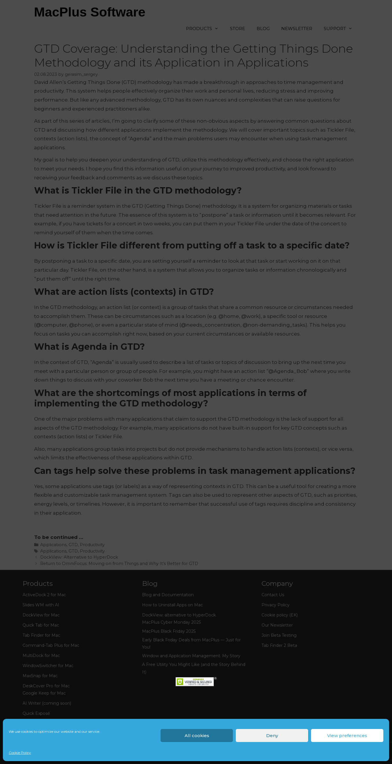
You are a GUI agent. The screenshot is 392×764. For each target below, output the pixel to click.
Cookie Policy (20, 752)
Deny (272, 735)
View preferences (347, 735)
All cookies (197, 735)
